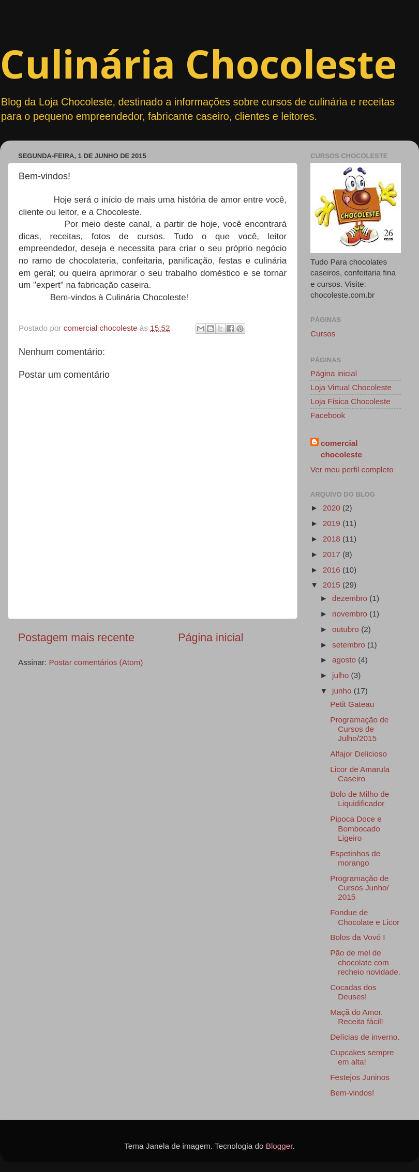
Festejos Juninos (360, 1077)
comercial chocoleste (341, 448)
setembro (349, 644)
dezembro (350, 598)
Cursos (322, 333)
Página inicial (210, 637)
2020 (332, 507)
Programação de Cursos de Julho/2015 (359, 729)
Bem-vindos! (352, 1092)
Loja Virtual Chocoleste (351, 387)
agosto (345, 659)
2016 (332, 569)
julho (341, 675)
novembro (350, 613)
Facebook (327, 415)
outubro (346, 629)
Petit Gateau (352, 704)
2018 (332, 538)
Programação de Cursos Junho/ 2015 (359, 888)
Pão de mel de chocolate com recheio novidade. (365, 962)
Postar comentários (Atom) (96, 662)
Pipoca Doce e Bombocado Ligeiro (356, 828)
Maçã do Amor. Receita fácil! (356, 1017)
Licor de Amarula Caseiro (360, 774)
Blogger (279, 1146)
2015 (332, 584)
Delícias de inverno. (364, 1036)
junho (343, 690)
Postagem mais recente (76, 637)
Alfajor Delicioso (358, 753)
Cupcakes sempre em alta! (362, 1057)
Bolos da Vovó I (357, 937)
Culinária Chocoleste (198, 63)
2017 (332, 554)
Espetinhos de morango (355, 858)
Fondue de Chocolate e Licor (364, 917)
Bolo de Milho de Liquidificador (359, 799)
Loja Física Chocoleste (350, 401)
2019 (332, 523)
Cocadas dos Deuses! (353, 992)
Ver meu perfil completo (352, 469)
